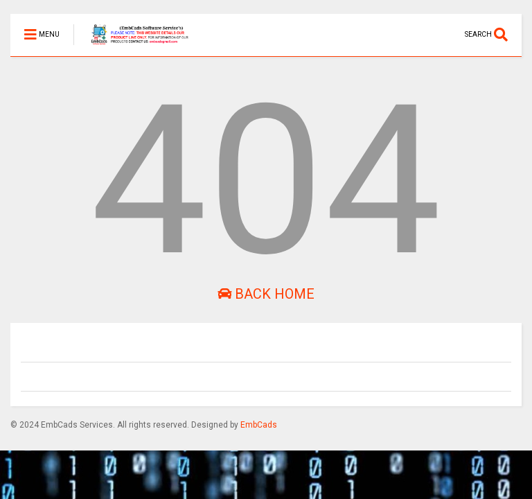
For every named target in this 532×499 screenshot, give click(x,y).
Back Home (266, 294)
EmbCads (258, 425)
